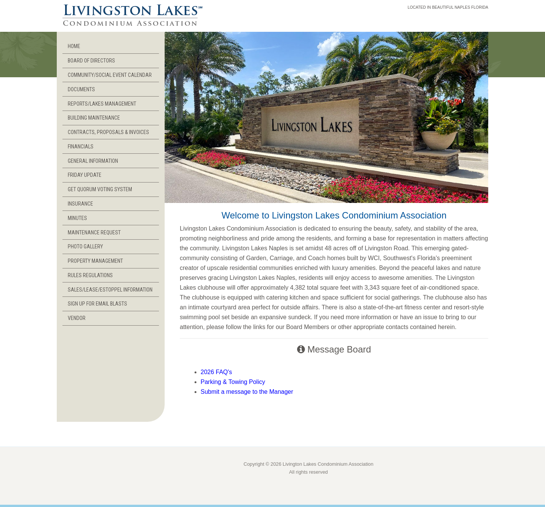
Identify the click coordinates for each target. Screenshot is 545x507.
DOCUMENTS (81, 89)
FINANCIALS (80, 147)
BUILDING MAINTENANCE (94, 118)
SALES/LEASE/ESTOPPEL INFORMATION (110, 290)
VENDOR (77, 318)
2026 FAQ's (216, 372)
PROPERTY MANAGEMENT (95, 261)
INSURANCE (80, 204)
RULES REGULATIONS (90, 275)
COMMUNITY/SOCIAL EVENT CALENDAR (110, 75)
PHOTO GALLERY (85, 246)
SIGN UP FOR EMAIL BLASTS (97, 304)
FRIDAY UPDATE (84, 175)
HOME (74, 46)
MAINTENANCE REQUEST (94, 232)
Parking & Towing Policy (233, 382)
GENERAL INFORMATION (93, 161)
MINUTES (77, 218)
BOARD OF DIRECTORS (91, 61)
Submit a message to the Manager (247, 391)
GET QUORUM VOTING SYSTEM (100, 189)
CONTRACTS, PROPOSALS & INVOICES (108, 132)
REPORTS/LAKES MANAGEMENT (102, 104)
